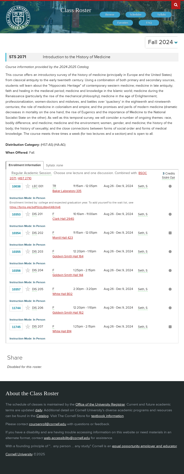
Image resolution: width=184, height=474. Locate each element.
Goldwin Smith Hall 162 (68, 313)
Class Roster (76, 10)
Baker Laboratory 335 (66, 191)
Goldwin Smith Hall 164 (67, 256)
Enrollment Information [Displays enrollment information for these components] (25, 165)
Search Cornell (175, 4)
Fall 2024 (163, 42)
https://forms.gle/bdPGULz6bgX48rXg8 (35, 207)
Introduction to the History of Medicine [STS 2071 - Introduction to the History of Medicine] (76, 57)
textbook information (107, 416)
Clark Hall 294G (63, 219)
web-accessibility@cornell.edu (67, 438)
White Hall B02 (62, 294)
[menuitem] (110, 14)
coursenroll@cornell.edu (47, 424)
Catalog (42, 416)
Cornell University (19, 454)
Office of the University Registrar (100, 404)
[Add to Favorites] (27, 186)
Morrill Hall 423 (62, 238)
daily (38, 410)
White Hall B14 (61, 331)
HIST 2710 (24, 178)
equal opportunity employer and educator (144, 446)
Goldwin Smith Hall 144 (67, 275)
